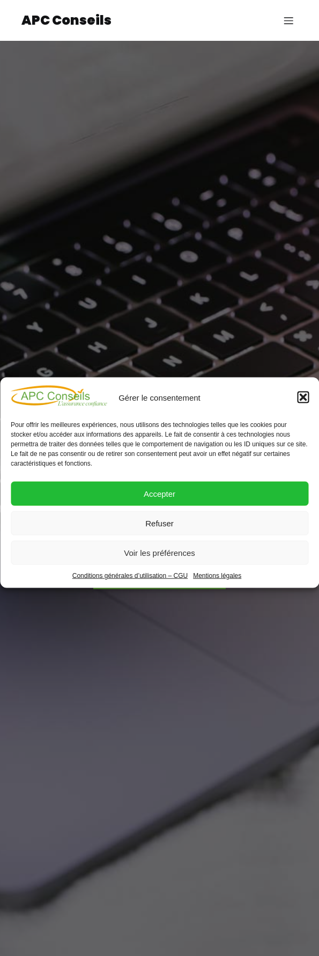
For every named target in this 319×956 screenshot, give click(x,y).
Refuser (159, 529)
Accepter (159, 500)
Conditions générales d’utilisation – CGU (130, 582)
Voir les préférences (159, 559)
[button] (303, 404)
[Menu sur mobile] (288, 20)
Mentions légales (217, 582)
